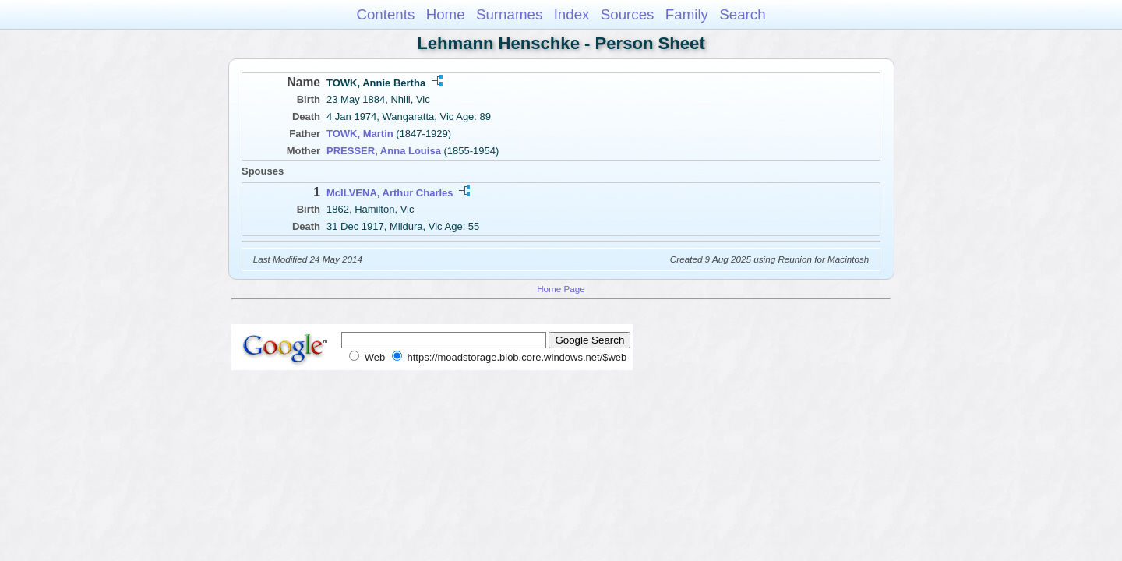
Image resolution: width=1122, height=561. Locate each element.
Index (572, 14)
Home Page (561, 289)
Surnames (509, 14)
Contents (385, 14)
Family (686, 14)
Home (445, 14)
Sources (627, 14)
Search (742, 14)
